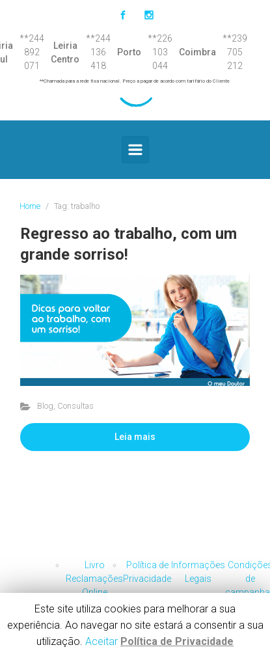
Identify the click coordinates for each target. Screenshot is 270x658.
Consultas (75, 406)
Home (30, 206)
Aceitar (101, 641)
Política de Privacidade (177, 641)
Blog (45, 406)
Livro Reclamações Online (94, 578)
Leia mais (135, 437)
